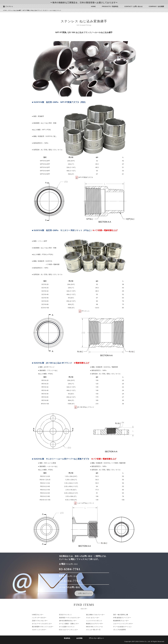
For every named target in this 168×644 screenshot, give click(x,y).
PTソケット (85, 311)
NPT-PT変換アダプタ (85, 177)
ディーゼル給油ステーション (123, 626)
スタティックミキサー (40, 629)
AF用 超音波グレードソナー (123, 617)
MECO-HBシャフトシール (95, 626)
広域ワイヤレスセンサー (41, 620)
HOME (94, 6)
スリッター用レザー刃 (94, 629)
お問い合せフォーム (85, 593)
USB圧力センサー (39, 614)
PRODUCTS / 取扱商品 (111, 6)
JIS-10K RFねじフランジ (85, 407)
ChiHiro (10, 6)
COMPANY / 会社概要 (157, 6)
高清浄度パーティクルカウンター (71, 617)
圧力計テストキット (66, 614)
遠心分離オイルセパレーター (96, 614)
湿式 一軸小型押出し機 (121, 614)
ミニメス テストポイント (95, 620)
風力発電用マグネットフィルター (43, 626)
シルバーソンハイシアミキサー (124, 623)
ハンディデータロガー (40, 617)
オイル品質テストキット (68, 626)
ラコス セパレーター (93, 617)
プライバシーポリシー (97, 638)
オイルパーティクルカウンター (43, 623)
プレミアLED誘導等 (120, 629)
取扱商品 (68, 638)
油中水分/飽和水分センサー (69, 620)
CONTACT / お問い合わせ (135, 6)
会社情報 (80, 638)
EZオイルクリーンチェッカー (69, 629)
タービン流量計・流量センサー (70, 623)
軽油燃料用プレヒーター (122, 620)
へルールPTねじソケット (85, 503)
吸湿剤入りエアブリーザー (95, 623)
